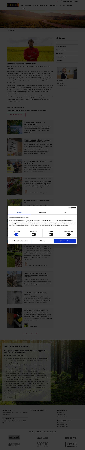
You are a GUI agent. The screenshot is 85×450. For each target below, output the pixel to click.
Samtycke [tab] (19, 212)
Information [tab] (42, 212)
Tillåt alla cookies (65, 241)
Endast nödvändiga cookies (20, 241)
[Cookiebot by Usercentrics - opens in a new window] (69, 208)
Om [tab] (65, 212)
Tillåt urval (42, 241)
